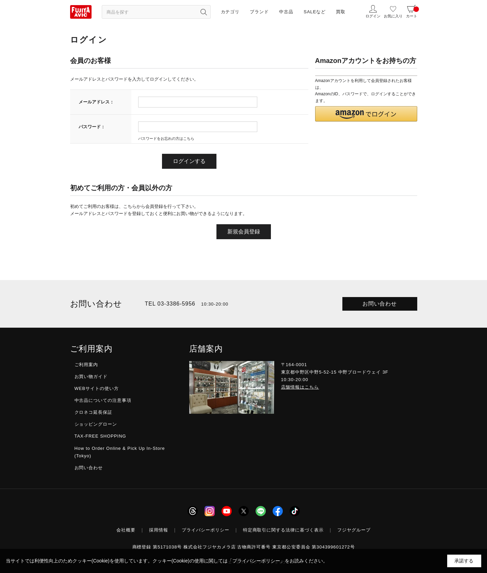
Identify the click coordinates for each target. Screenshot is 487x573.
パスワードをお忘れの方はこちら (166, 138)
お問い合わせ (379, 304)
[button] (366, 113)
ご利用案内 (86, 364)
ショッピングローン (96, 424)
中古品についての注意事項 (103, 400)
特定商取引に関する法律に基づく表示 (283, 530)
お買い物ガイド (91, 376)
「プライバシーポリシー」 (256, 560)
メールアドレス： (96, 101)
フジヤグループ (354, 530)
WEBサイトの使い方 (97, 388)
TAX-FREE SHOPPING (100, 436)
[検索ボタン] (204, 12)
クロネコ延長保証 (94, 412)
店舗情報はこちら (300, 387)
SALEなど (315, 11)
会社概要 (125, 530)
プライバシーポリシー (205, 530)
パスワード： (92, 126)
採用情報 (158, 530)
